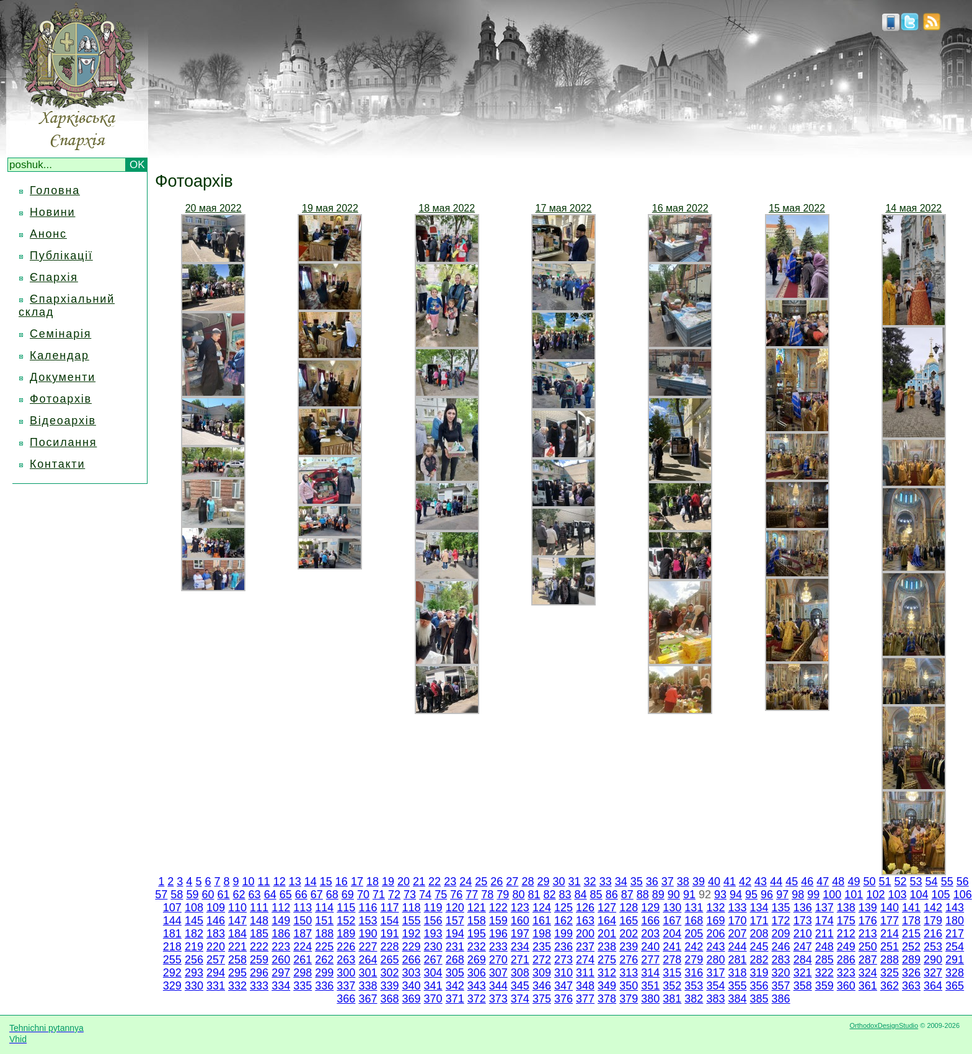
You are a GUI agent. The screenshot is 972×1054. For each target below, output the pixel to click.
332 (237, 986)
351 (650, 986)
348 (585, 986)
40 (714, 881)
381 (672, 999)
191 (389, 933)
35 (636, 881)
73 (410, 894)
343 (476, 986)
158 (476, 920)
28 (527, 881)
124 (541, 907)
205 (693, 933)
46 (807, 881)
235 (541, 946)
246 (781, 946)
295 (237, 973)
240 (650, 946)
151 (324, 920)
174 (824, 920)
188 (324, 933)
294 (215, 973)
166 (650, 920)
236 (563, 946)
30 (558, 881)
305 (455, 973)
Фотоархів (61, 399)
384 (737, 999)
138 (846, 907)
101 (853, 894)
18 (372, 881)
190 (367, 933)
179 (933, 920)
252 (911, 946)
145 (194, 920)
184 (237, 933)
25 (481, 881)
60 (207, 894)
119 (433, 907)
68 (332, 894)
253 (933, 946)
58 (176, 894)
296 (259, 973)
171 (759, 920)
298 (302, 973)
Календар (59, 355)
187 (302, 933)
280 (715, 960)
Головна (55, 190)
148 (259, 920)
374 (520, 999)
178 (911, 920)
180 (954, 920)
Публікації (61, 255)
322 (824, 973)
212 (846, 933)
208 (759, 933)
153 (367, 920)
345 (520, 986)
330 (194, 986)
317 (715, 973)
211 (824, 933)
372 (476, 999)
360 (846, 986)
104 (919, 894)
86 (612, 894)
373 (498, 999)
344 (498, 986)
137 (824, 907)
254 (954, 946)
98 (798, 894)
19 (388, 881)
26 (496, 881)
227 (367, 946)
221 (237, 946)
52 (901, 881)
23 (450, 881)
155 (411, 920)
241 (672, 946)
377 (585, 999)
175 (846, 920)
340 (411, 986)
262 (324, 960)
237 (585, 946)
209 (781, 933)
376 (563, 999)
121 (476, 907)
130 (672, 907)
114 (324, 907)
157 (455, 920)
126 (585, 907)
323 (846, 973)
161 (541, 920)
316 (693, 973)
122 (498, 907)
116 (367, 907)
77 (472, 894)
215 (911, 933)
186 (281, 933)
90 (674, 894)
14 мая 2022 (913, 208)
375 (541, 999)
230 (433, 946)
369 (411, 999)
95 (751, 894)
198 (541, 933)
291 (954, 960)
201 (607, 933)
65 (286, 894)
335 (302, 986)
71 (379, 894)
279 (693, 960)
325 (889, 973)
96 (767, 894)
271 (520, 960)
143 (954, 907)
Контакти (57, 464)
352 (672, 986)
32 (590, 881)
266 (411, 960)
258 (237, 960)
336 (324, 986)
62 (239, 894)
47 (822, 881)
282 (759, 960)
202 (628, 933)
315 (672, 973)
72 (394, 894)
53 (916, 881)
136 (802, 907)
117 (389, 907)
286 (846, 960)
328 (954, 973)
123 (520, 907)
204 (672, 933)
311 (585, 973)
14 (310, 881)
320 (781, 973)
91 (689, 894)
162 (563, 920)
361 (868, 986)
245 (759, 946)
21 (419, 881)
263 (346, 960)
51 (884, 881)
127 (607, 907)
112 (281, 907)
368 (389, 999)
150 (302, 920)
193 (433, 933)
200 (585, 933)
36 (652, 881)
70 (363, 894)
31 (574, 881)
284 (802, 960)
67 (317, 894)
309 (541, 973)
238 (607, 946)
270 (498, 960)
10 (248, 881)
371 (455, 999)
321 (802, 973)
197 (520, 933)
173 (802, 920)
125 (563, 907)
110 (237, 907)
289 (911, 960)
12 (279, 881)
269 (476, 960)
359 (824, 986)
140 (889, 907)
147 (237, 920)
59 (192, 894)
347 (563, 986)
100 (832, 894)
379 (628, 999)
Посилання (63, 442)
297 (281, 973)
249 (846, 946)
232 (476, 946)
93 (720, 894)
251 (889, 946)
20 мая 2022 (213, 208)
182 (194, 933)
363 (911, 986)
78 (487, 894)
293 (194, 973)
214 (889, 933)
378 (607, 999)
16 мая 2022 (680, 208)
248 (824, 946)
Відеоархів (63, 420)
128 (628, 907)
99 (813, 894)
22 (434, 881)
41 (729, 881)
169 (715, 920)
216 (933, 933)
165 (628, 920)
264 (367, 960)
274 (585, 960)
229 (411, 946)
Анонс (48, 234)
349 (607, 986)
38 (683, 881)
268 (455, 960)
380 (650, 999)
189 (346, 933)
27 (512, 881)
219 (194, 946)
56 (963, 881)
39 (698, 881)
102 (875, 894)
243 (715, 946)
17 (357, 881)
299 (324, 973)
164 (607, 920)
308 (520, 973)
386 (781, 999)
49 (853, 881)
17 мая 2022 (564, 208)
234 (520, 946)
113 (302, 907)
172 (781, 920)
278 (672, 960)
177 (889, 920)
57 (161, 894)
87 (627, 894)
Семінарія (60, 334)
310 (563, 973)
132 (715, 907)
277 (650, 960)
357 (781, 986)
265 (389, 960)
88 (643, 894)
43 (760, 881)
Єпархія (54, 277)
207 (737, 933)
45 (791, 881)
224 (302, 946)
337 (346, 986)
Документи (62, 377)
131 (693, 907)
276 (628, 960)
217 (954, 933)
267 (433, 960)
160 (520, 920)
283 (781, 960)
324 (868, 973)
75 (441, 894)
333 (259, 986)
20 (403, 881)
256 (194, 960)
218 (172, 946)
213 (868, 933)
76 (456, 894)
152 (346, 920)
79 (503, 894)
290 (933, 960)
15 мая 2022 (797, 208)
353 (693, 986)
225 (324, 946)
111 (259, 907)
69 (348, 894)
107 (172, 907)
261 (302, 960)
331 (215, 986)
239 (628, 946)
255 (172, 960)
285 (824, 960)
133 (737, 907)
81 (534, 894)
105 (941, 894)
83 (565, 894)
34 (621, 881)
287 (868, 960)
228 (389, 946)
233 (498, 946)
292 (172, 973)
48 (838, 881)
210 (802, 933)
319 (759, 973)
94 (736, 894)
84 (581, 894)
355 (737, 986)
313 (628, 973)
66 (301, 894)
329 (172, 986)
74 (425, 894)
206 (715, 933)
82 (549, 894)
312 (607, 973)
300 (346, 973)
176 (868, 920)
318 (737, 973)
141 (911, 907)
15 (326, 881)
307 (498, 973)
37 (667, 881)
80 (518, 894)
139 (868, 907)
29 (543, 881)
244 (737, 946)
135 (781, 907)
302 (389, 973)
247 (802, 946)
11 (264, 881)
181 (172, 933)
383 (715, 999)
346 (541, 986)
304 (433, 973)
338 (367, 986)
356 (759, 986)
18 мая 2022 (446, 208)
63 (255, 894)
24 (465, 881)
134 (759, 907)
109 (215, 907)
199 (563, 933)
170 (737, 920)
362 (889, 986)
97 (782, 894)
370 (433, 999)
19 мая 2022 (330, 208)
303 (411, 973)
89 (658, 894)
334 (281, 986)
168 (693, 920)
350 (628, 986)
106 (962, 894)
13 (295, 881)
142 (933, 907)
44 (776, 881)
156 (433, 920)
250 (868, 946)
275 (607, 960)
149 (281, 920)
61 (223, 894)
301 (367, 973)
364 (933, 986)
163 (585, 920)
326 (911, 973)
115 (346, 907)
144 (172, 920)
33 (605, 881)
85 (596, 894)
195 (476, 933)
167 (672, 920)
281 (737, 960)
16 (341, 881)
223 (281, 946)
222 (259, 946)
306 (476, 973)
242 (693, 946)
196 (498, 933)
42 (745, 881)
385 (759, 999)
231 (455, 946)
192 (411, 933)
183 (215, 933)
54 (932, 881)
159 (498, 920)
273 (563, 960)
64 (270, 894)
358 (802, 986)
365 (954, 986)
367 (367, 999)
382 (693, 999)
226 (346, 946)
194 (455, 933)
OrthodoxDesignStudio (883, 1025)
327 (933, 973)
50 (869, 881)
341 (433, 986)
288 (889, 960)
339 (389, 986)
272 (541, 960)
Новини (52, 212)
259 (259, 960)
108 (194, 907)
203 (650, 933)
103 (897, 894)
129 (650, 907)
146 (215, 920)
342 (455, 986)
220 (215, 946)
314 (650, 973)
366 (346, 999)
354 (715, 986)
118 (411, 907)
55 (947, 881)
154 (389, 920)
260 (281, 960)
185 (259, 933)
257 (215, 960)
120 (455, 907)
